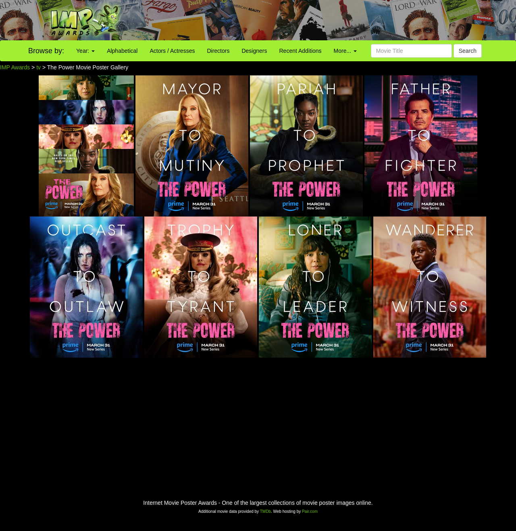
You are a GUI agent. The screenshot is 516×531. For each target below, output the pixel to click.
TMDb (265, 511)
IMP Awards (15, 67)
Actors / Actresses (172, 51)
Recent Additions (300, 51)
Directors (218, 51)
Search (467, 51)
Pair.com (310, 511)
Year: (85, 51)
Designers (254, 51)
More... (345, 51)
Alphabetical (122, 51)
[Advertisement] (322, 20)
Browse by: (46, 51)
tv (38, 67)
